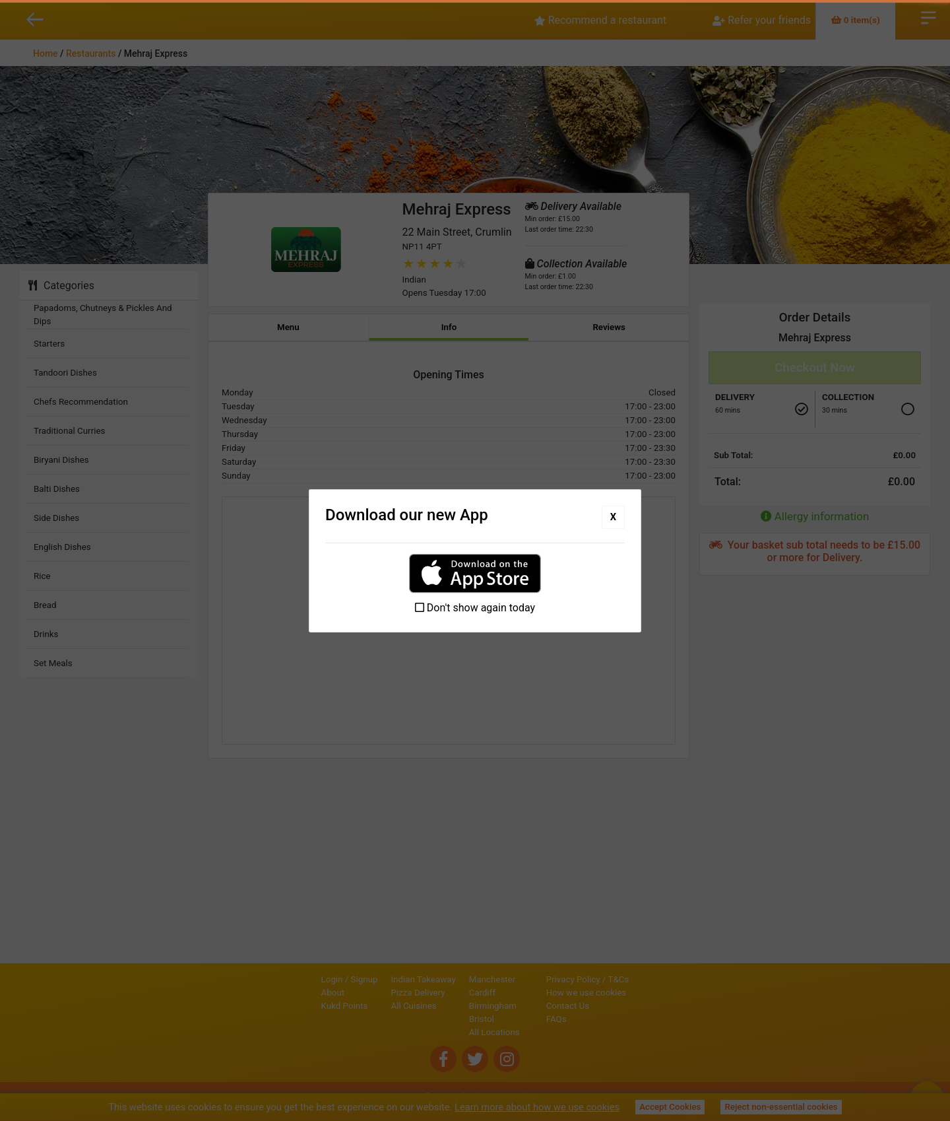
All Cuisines (369, 1006)
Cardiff (437, 993)
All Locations (449, 1032)
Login (287, 979)
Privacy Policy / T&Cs (632, 979)
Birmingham (448, 1006)
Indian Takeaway (378, 979)
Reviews (608, 327)
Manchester (447, 979)
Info (449, 327)
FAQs (601, 1019)
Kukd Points (299, 1006)
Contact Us (612, 1006)
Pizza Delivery (373, 993)
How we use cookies (631, 993)
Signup (319, 979)
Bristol (436, 1019)
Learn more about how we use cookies (537, 1107)
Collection (848, 397)
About (288, 993)
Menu (288, 327)
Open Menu (928, 16)
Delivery (735, 397)
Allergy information (815, 516)
